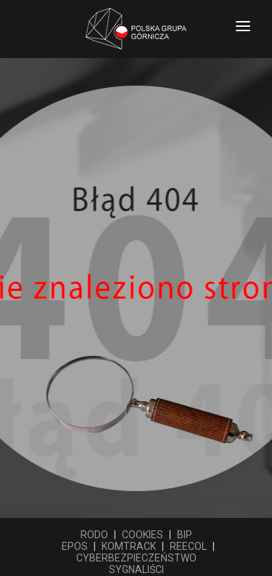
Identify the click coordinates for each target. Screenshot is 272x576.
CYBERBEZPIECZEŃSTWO (136, 558)
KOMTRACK (129, 546)
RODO (94, 534)
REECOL (188, 546)
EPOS (75, 546)
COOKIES (142, 534)
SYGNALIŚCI (136, 569)
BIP (184, 534)
